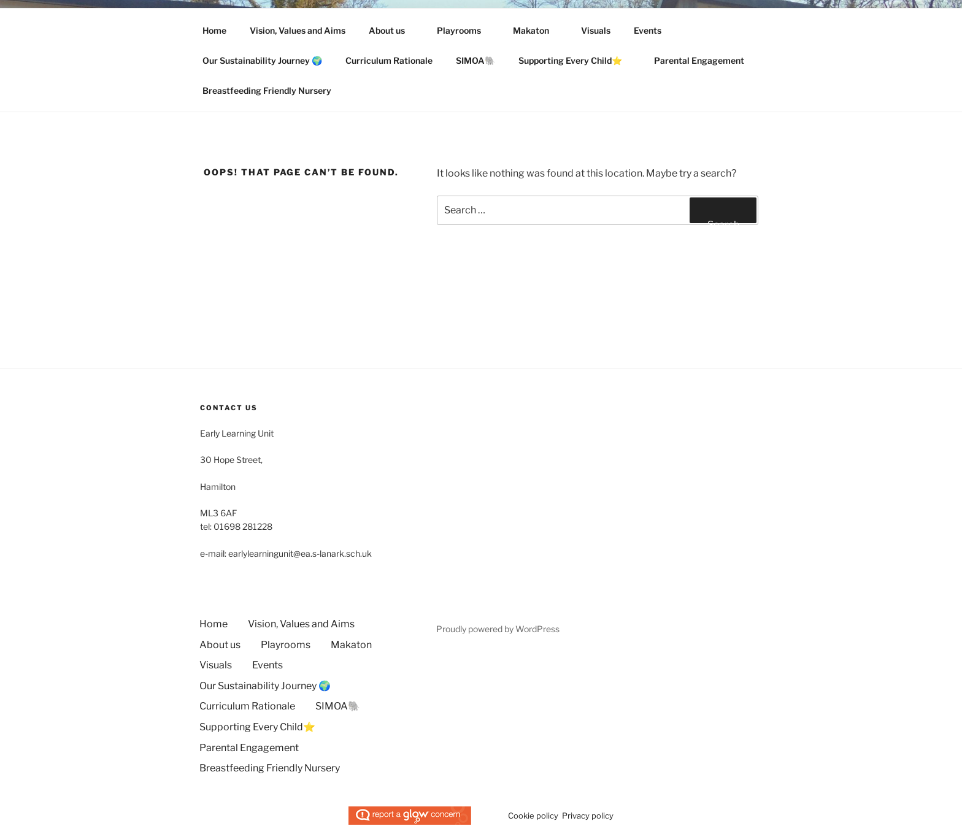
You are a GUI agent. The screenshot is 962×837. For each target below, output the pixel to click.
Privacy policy (588, 815)
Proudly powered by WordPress (498, 629)
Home (214, 30)
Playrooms (465, 30)
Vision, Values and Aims (297, 30)
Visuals (595, 30)
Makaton (537, 30)
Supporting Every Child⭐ (576, 60)
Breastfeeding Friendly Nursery (266, 90)
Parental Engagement (705, 60)
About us (393, 30)
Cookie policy (533, 815)
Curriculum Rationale (389, 60)
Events (647, 30)
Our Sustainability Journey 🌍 (262, 60)
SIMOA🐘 (475, 60)
